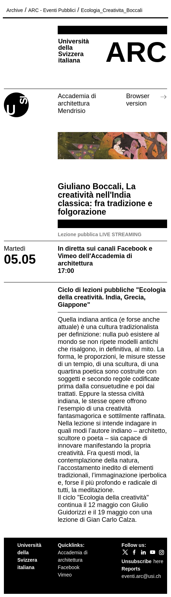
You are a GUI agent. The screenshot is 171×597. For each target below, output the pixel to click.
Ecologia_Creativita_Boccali (112, 10)
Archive (14, 10)
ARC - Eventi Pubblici (52, 10)
